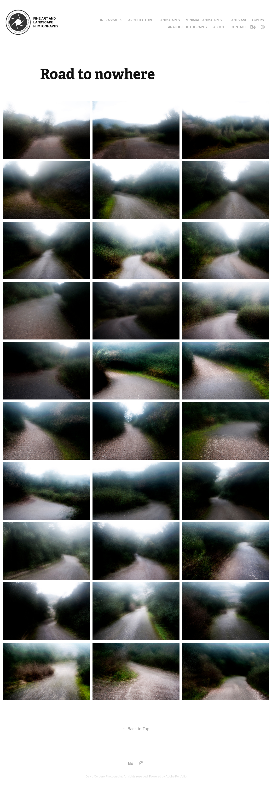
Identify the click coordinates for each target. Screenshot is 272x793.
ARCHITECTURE (140, 20)
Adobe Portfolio (176, 776)
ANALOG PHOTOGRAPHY (188, 27)
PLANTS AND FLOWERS (245, 20)
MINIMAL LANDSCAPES (204, 20)
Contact (238, 27)
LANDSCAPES (169, 20)
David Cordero (95, 776)
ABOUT (219, 27)
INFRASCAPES (111, 20)
